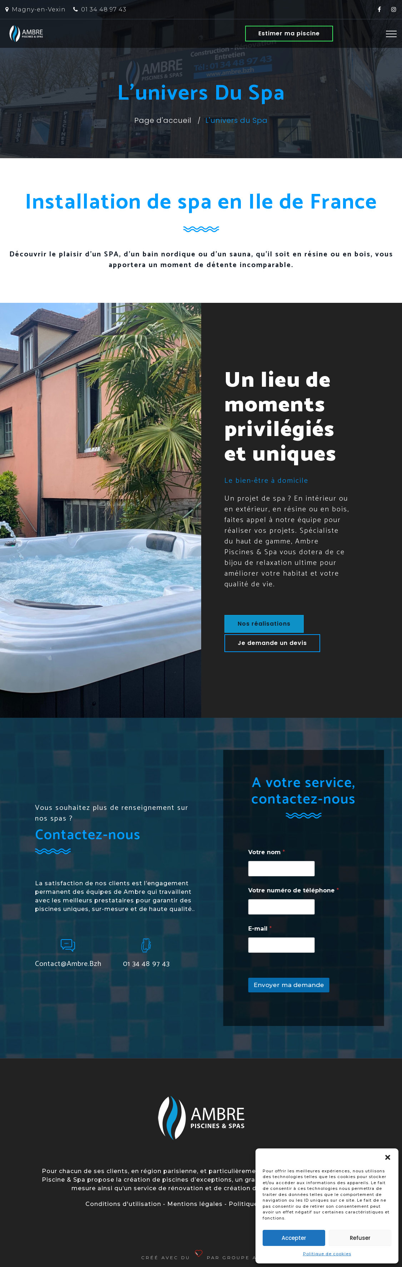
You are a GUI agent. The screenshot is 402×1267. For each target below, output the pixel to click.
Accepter (294, 1238)
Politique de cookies (327, 1253)
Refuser (360, 1238)
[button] (387, 1157)
